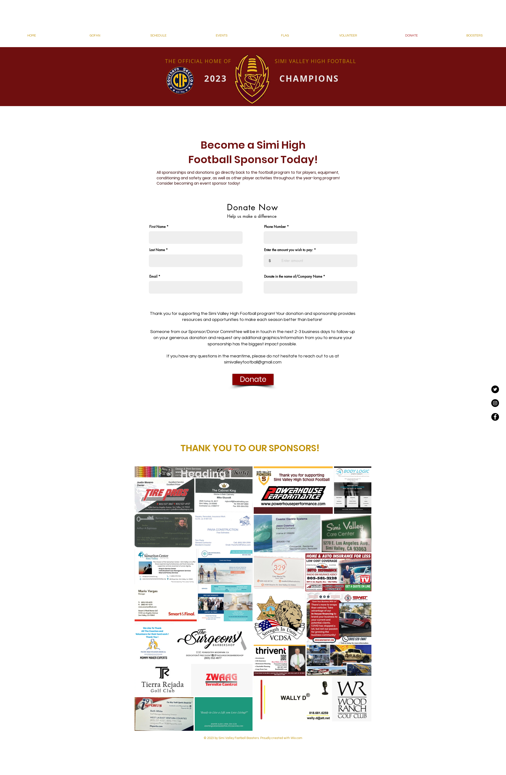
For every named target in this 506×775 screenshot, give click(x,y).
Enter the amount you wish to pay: (288, 250)
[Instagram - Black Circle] (495, 403)
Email (153, 276)
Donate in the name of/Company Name (293, 276)
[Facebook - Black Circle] (495, 417)
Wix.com (296, 738)
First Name (157, 226)
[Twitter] (495, 389)
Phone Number (275, 226)
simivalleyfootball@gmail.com (253, 362)
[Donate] (253, 379)
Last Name (157, 250)
